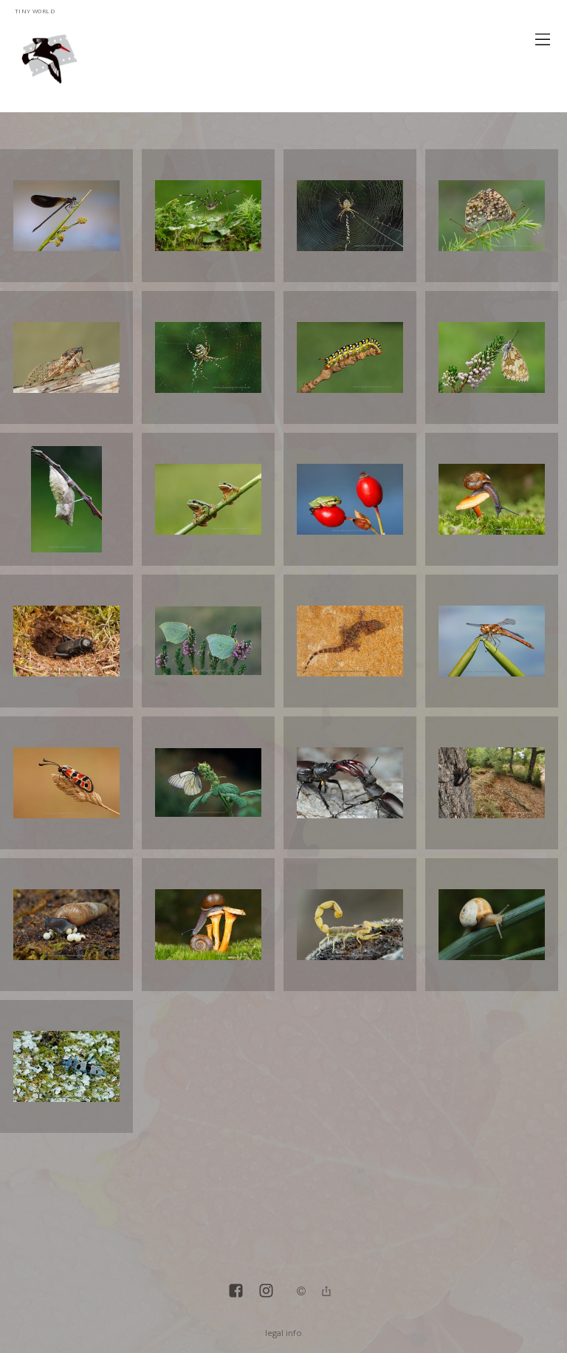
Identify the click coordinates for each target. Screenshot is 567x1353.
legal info (283, 1332)
